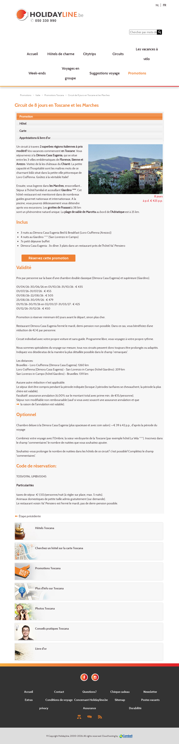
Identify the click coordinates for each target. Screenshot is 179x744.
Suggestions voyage (105, 73)
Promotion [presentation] (26, 116)
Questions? (89, 691)
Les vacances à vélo (147, 54)
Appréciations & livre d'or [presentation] (34, 138)
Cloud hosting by (110, 735)
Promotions (137, 73)
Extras (29, 700)
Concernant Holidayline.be (91, 700)
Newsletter (150, 691)
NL (157, 5)
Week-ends (37, 73)
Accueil (32, 54)
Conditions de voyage (59, 700)
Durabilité (135, 708)
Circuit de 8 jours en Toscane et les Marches (89, 95)
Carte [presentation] (22, 130)
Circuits (118, 54)
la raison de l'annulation (35, 404)
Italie (38, 95)
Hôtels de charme (60, 54)
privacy (43, 708)
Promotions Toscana (54, 95)
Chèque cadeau (120, 691)
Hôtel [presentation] (22, 123)
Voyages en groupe (70, 73)
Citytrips (89, 54)
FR (164, 5)
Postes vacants (150, 700)
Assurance (89, 708)
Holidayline (63, 735)
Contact (59, 691)
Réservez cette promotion (48, 258)
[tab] (89, 116)
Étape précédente (30, 516)
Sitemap (120, 700)
